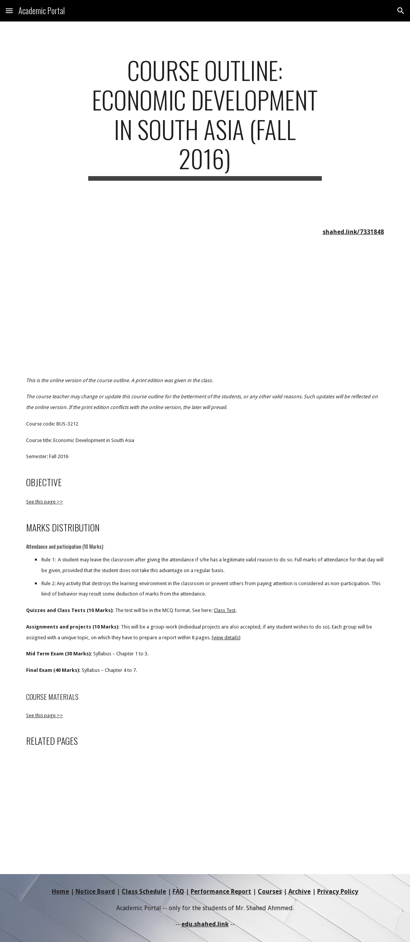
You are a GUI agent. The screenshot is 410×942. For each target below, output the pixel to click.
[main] (204, 118)
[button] (9, 10)
